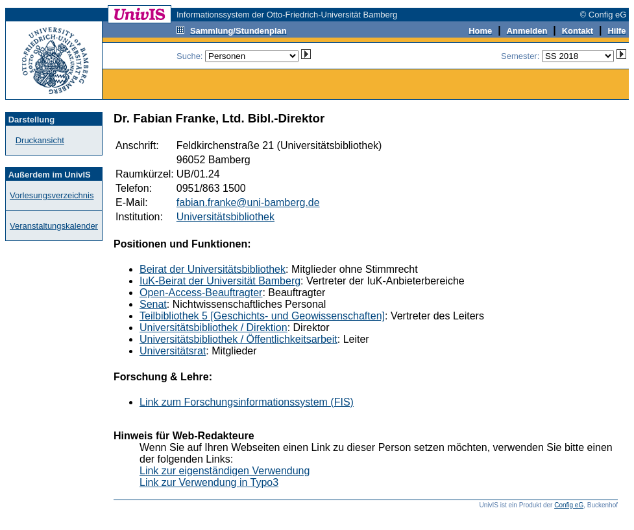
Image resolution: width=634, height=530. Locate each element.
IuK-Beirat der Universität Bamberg (220, 280)
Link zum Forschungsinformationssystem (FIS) (247, 402)
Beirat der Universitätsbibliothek (213, 269)
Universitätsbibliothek (225, 216)
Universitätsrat (173, 350)
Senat (153, 304)
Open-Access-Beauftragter (201, 292)
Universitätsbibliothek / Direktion (213, 327)
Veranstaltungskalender (54, 226)
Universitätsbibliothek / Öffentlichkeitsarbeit (238, 339)
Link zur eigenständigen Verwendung (225, 470)
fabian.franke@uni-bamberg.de (248, 202)
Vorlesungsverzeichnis (51, 195)
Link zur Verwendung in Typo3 (209, 482)
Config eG (568, 505)
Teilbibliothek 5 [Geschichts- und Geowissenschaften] (262, 315)
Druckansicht (40, 140)
